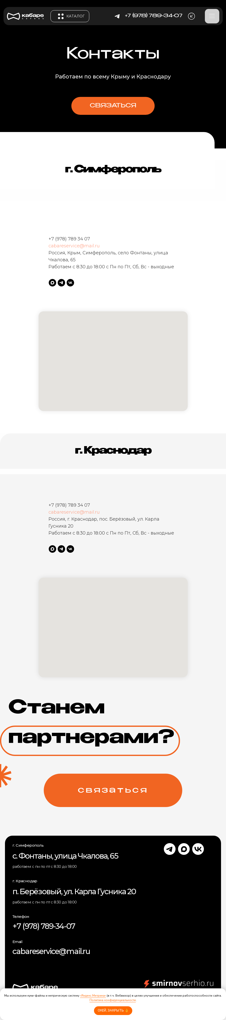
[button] (191, 16)
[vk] (70, 282)
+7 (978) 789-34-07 (43, 926)
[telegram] (61, 282)
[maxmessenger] (52, 282)
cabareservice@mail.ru (74, 246)
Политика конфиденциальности (113, 1000)
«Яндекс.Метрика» (93, 996)
